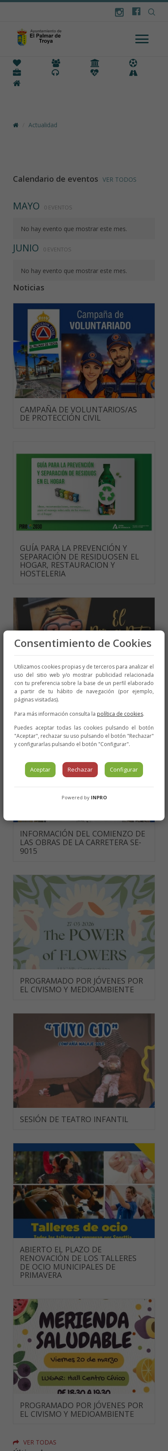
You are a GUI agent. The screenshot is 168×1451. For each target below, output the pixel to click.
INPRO (99, 797)
